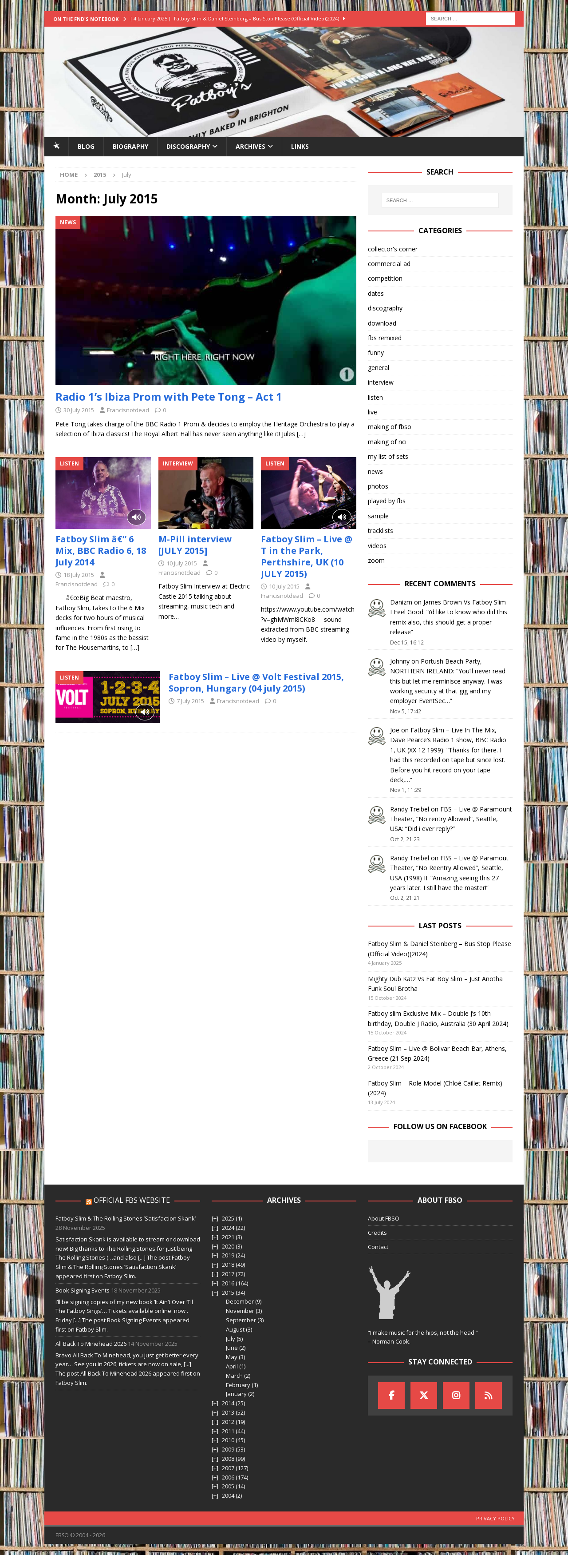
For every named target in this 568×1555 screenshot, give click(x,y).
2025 (228, 1218)
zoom (376, 560)
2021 (228, 1237)
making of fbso (389, 426)
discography (385, 308)
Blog (86, 146)
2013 (228, 1412)
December (240, 1301)
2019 (228, 1255)
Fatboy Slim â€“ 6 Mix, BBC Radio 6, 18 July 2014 (100, 550)
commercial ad (389, 263)
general (378, 367)
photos (378, 486)
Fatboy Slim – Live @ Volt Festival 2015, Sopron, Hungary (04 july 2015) (256, 682)
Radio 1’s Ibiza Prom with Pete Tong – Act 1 (168, 396)
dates (376, 293)
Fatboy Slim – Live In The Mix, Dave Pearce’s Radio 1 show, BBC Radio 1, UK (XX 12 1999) (448, 740)
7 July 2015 (190, 701)
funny (376, 352)
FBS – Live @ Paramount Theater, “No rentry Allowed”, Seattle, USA (451, 819)
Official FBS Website (132, 1200)
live (372, 412)
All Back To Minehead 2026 (90, 1344)
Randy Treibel (409, 809)
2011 (228, 1431)
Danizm (401, 602)
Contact (378, 1247)
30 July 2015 (78, 410)
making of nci (387, 441)
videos (377, 545)
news (375, 471)
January (236, 1394)
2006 (228, 1477)
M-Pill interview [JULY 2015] (195, 545)
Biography (130, 146)
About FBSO (383, 1218)
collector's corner (393, 249)
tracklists (380, 530)
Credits (377, 1233)
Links (300, 146)
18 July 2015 (78, 575)
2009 (228, 1449)
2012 (228, 1422)
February (238, 1385)
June (232, 1348)
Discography (188, 146)
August (235, 1329)
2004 (228, 1495)
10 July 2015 (181, 563)
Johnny (400, 661)
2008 (228, 1459)
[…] (301, 434)
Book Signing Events (82, 1290)
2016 (228, 1283)
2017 (228, 1274)
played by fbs (387, 501)
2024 (228, 1228)
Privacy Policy (495, 1518)
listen (375, 397)
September (241, 1320)
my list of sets (388, 456)
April (232, 1366)
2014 (228, 1403)
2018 (228, 1265)
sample (378, 516)
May (231, 1357)
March (234, 1376)
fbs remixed (385, 338)
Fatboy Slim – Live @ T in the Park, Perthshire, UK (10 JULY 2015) (306, 556)
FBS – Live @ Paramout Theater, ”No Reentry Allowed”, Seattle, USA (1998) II (449, 868)
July (230, 1339)
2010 (228, 1440)
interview (381, 382)
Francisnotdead (128, 410)
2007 (228, 1468)
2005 (228, 1486)
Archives (250, 146)
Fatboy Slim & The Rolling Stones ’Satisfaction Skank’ (125, 1218)
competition (385, 278)
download (382, 323)
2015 (228, 1292)
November (240, 1311)
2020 (228, 1246)
